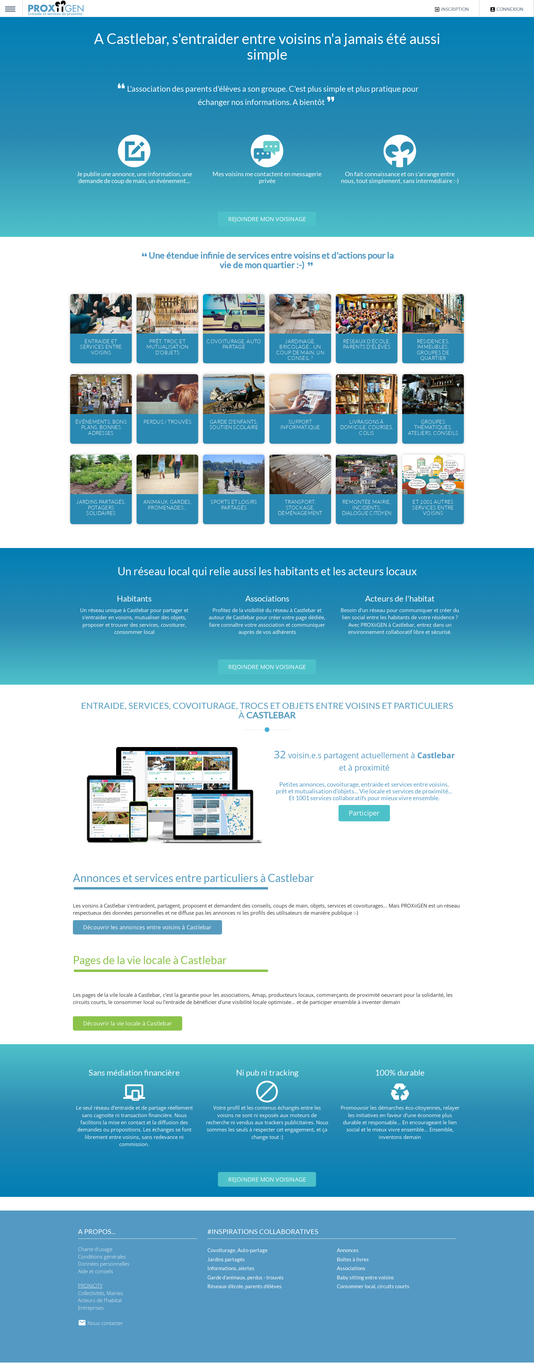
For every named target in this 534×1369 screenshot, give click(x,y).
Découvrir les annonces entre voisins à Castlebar (147, 933)
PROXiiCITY (90, 1292)
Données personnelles (103, 1270)
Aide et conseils (95, 1277)
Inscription (451, 9)
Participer (364, 819)
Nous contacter (100, 1329)
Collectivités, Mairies (100, 1299)
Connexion (506, 9)
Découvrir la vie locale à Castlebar (127, 1029)
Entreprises (91, 1313)
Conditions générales (102, 1262)
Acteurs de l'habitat (100, 1306)
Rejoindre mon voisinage (267, 219)
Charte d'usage (95, 1255)
